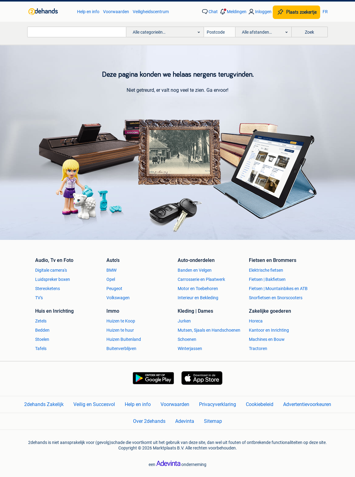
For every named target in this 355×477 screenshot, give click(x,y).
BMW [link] (111, 270)
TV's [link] (39, 297)
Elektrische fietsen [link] (266, 270)
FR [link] (325, 11)
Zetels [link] (40, 321)
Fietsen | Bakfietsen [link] (267, 279)
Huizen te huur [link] (120, 330)
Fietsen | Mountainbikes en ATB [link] (278, 288)
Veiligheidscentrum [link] (151, 11)
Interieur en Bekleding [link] (198, 297)
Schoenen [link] (187, 339)
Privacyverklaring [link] (217, 404)
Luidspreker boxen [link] (52, 279)
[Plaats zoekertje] (296, 12)
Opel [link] (110, 279)
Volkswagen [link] (118, 297)
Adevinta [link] (184, 421)
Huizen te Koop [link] (120, 321)
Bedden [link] (42, 330)
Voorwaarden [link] (116, 11)
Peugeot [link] (114, 288)
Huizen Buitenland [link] (123, 339)
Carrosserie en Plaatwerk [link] (201, 279)
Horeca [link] (256, 321)
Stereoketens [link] (47, 288)
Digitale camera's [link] (51, 270)
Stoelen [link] (42, 339)
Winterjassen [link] (190, 348)
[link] (49, 11)
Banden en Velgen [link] (195, 270)
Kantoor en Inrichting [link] (269, 330)
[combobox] (76, 32)
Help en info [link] (88, 11)
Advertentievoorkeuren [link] (307, 404)
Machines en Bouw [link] (267, 339)
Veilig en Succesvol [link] (94, 404)
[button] (232, 11)
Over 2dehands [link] (149, 421)
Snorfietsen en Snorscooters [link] (275, 297)
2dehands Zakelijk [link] (44, 404)
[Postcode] (220, 32)
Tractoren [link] (258, 348)
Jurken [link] (184, 321)
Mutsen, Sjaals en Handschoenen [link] (209, 330)
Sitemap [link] (213, 421)
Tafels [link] (40, 348)
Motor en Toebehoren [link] (198, 288)
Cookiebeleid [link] (259, 404)
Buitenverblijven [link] (121, 348)
